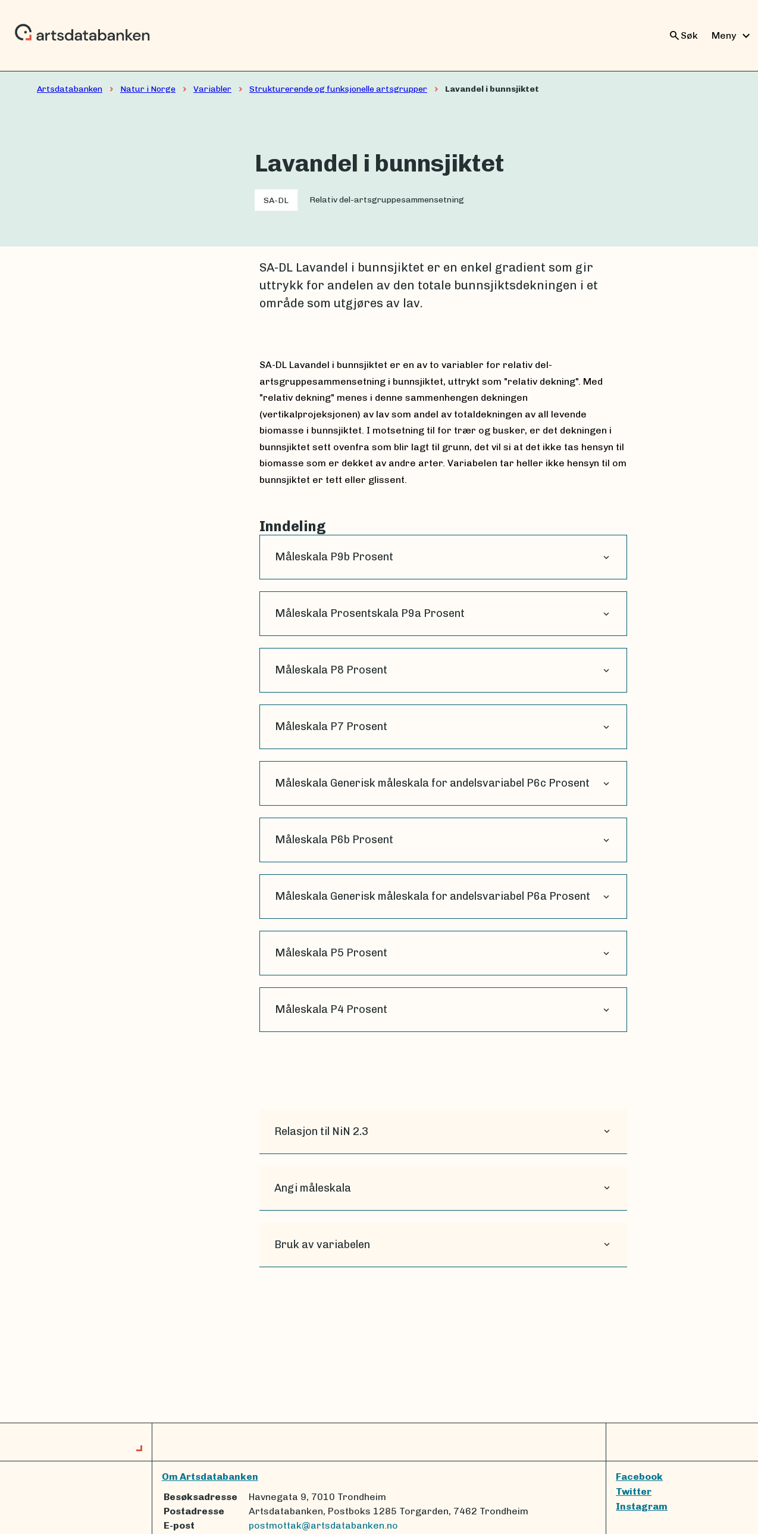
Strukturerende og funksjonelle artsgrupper (338, 89)
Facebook (639, 1476)
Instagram (642, 1506)
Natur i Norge (148, 89)
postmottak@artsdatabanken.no (323, 1525)
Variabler (212, 89)
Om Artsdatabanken (210, 1476)
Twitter (633, 1491)
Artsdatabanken (69, 89)
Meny (732, 36)
